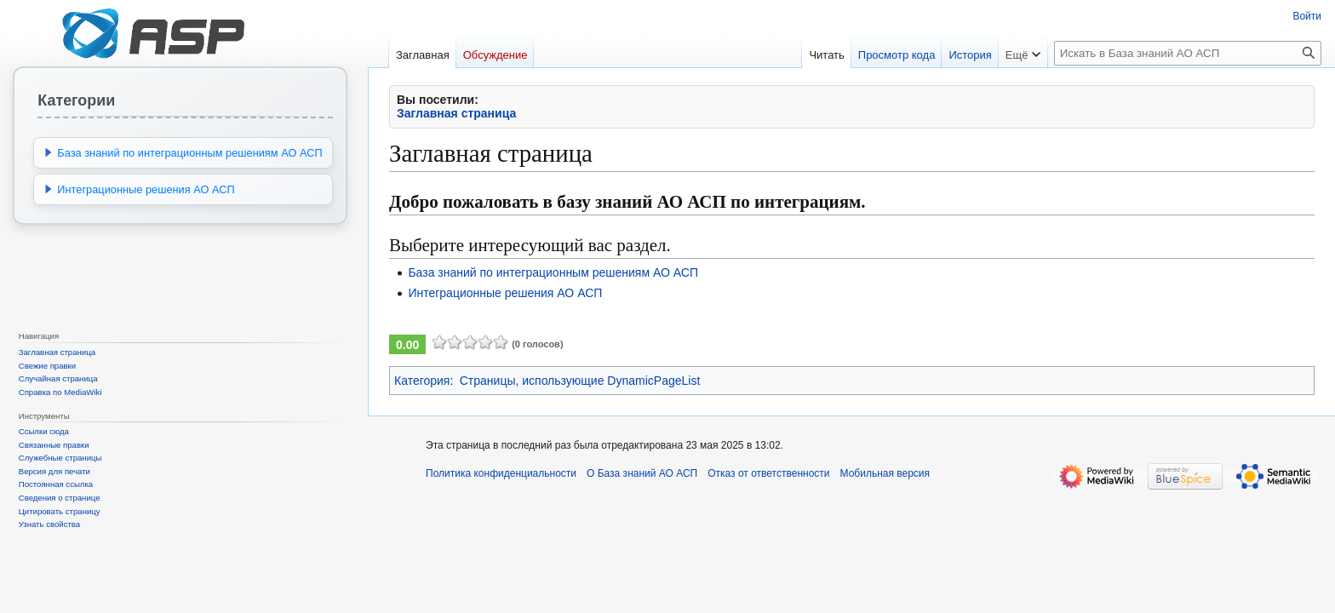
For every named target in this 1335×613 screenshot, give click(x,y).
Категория (422, 380)
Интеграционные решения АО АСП (505, 293)
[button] (48, 152)
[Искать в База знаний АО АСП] (1187, 53)
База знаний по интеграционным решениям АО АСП (553, 272)
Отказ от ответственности (768, 473)
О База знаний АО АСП (642, 473)
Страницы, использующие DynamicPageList (580, 380)
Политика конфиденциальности (501, 473)
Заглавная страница (456, 113)
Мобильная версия (885, 473)
